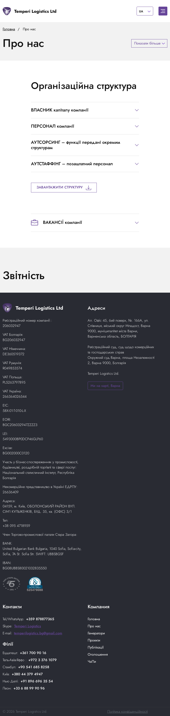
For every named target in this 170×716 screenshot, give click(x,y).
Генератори (96, 633)
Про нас (94, 626)
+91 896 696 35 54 (37, 681)
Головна (9, 29)
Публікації (96, 647)
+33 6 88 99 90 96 (29, 688)
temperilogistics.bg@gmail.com (38, 633)
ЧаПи (92, 661)
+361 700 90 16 (33, 652)
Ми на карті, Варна (105, 385)
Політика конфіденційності (127, 711)
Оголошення (98, 654)
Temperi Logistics (27, 626)
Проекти (94, 640)
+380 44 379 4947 (27, 674)
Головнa (94, 619)
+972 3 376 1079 (42, 659)
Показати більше (147, 43)
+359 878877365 (40, 619)
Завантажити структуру (64, 187)
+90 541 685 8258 (33, 667)
